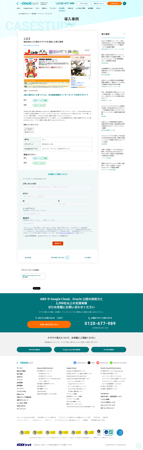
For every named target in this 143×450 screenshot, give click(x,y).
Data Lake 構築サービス (73, 401)
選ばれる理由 (21, 371)
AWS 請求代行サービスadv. (45, 376)
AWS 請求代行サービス (44, 373)
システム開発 (105, 399)
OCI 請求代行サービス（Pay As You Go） (112, 371)
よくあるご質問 (22, 403)
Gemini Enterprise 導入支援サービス (77, 389)
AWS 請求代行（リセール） (45, 371)
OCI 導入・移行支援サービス (109, 386)
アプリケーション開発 (72, 399)
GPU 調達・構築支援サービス (75, 391)
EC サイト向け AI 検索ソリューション (77, 386)
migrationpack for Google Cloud (76, 376)
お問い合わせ (114, 3)
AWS (35, 100)
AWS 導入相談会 (34, 349)
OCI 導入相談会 (109, 349)
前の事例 (28, 257)
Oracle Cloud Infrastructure (111, 368)
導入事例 (34, 13)
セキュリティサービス (108, 405)
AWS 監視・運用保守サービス (45, 384)
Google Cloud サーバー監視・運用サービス (79, 373)
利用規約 (85, 420)
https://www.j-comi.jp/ (30, 45)
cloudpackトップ (24, 13)
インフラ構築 (43, 100)
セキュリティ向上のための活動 (26, 417)
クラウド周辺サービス (108, 402)
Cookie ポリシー (37, 420)
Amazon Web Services (45, 368)
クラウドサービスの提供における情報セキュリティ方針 (75, 417)
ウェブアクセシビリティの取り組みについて (67, 420)
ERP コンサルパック (107, 408)
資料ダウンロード (99, 3)
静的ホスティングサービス (74, 404)
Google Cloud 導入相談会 (71, 349)
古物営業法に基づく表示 (98, 420)
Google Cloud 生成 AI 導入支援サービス (77, 378)
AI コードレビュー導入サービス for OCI (111, 376)
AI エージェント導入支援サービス (76, 381)
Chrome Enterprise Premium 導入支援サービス (80, 406)
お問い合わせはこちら (49, 324)
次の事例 (87, 257)
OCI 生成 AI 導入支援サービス (109, 373)
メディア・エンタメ (39, 105)
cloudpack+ (105, 393)
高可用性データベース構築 (74, 396)
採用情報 (20, 385)
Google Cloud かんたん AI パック (76, 383)
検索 (124, 3)
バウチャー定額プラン (43, 381)
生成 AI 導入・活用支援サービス (111, 396)
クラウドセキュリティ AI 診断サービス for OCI (113, 381)
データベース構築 (71, 394)
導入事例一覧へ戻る (58, 257)
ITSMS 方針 (96, 417)
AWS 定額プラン (41, 386)
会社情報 (20, 382)
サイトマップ (21, 409)
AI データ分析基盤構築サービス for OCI (111, 383)
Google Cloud (71, 368)
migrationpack (41, 391)
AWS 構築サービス (42, 389)
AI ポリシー (48, 420)
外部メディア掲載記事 (24, 397)
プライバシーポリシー (23, 420)
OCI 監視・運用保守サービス (109, 389)
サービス (20, 368)
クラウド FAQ (83, 3)
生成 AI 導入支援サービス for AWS (47, 394)
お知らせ (20, 377)
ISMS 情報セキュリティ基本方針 (46, 417)
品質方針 (105, 417)
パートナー (20, 388)
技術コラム (20, 394)
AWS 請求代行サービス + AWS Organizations (49, 378)
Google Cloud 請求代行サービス (75, 371)
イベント (20, 380)
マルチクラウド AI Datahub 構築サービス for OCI (114, 378)
